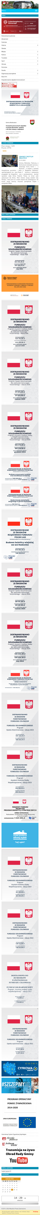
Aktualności (5, 39)
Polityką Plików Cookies (13, 1213)
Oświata (4, 48)
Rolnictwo (4, 67)
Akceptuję (35, 1211)
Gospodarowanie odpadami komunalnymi (13, 80)
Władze (4, 51)
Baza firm (4, 76)
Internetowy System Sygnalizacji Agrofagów (14, 1134)
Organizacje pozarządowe (9, 73)
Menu (4, 11)
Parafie (4, 70)
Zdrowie (4, 64)
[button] (37, 45)
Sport (3, 61)
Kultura (4, 54)
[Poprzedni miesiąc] (2, 1179)
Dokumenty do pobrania (8, 36)
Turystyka (4, 58)
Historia (4, 45)
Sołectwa (4, 42)
